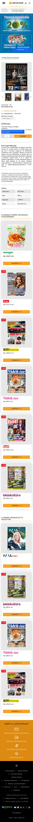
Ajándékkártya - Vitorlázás (12, 113)
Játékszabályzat (25, 787)
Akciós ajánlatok (9, 771)
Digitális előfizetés (23, 771)
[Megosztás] (10, 105)
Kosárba (23, 136)
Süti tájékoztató (25, 780)
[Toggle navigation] (4, 3)
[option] (16, 33)
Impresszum (7, 787)
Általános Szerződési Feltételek (16, 784)
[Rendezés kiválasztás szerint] (8, 118)
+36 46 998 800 (23, 798)
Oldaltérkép (16, 790)
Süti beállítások (16, 813)
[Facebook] (16, 765)
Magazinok (4, 11)
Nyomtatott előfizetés (18, 9)
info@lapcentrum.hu (10, 798)
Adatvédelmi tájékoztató (10, 780)
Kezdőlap (4, 9)
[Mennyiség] (7, 136)
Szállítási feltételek (16, 777)
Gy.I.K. (15, 787)
